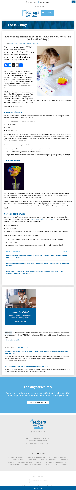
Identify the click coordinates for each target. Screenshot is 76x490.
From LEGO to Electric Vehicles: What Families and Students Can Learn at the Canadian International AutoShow (34, 273)
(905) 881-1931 (44, 2)
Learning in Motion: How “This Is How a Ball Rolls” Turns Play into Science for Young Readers (37, 264)
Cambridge (53, 457)
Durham (63, 457)
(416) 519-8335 (31, 2)
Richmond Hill (15, 464)
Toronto (27, 464)
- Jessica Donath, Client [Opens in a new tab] (13, 340)
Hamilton (32, 459)
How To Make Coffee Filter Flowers (42, 219)
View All (64, 251)
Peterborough (61, 462)
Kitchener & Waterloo (48, 459)
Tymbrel (53, 485)
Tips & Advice (34, 43)
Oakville (39, 462)
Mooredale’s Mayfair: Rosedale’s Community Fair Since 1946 (27, 366)
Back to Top (41, 476)
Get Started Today (36, 402)
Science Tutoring (13, 43)
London (63, 459)
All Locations (61, 464)
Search (34, 476)
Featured (28, 43)
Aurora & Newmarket (16, 457)
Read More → (23, 347)
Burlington (40, 457)
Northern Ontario (25, 462)
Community (22, 43)
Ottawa (49, 462)
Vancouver (38, 464)
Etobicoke (13, 459)
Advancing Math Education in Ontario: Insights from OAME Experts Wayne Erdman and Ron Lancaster (36, 256)
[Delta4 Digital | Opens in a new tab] (38, 482)
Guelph (23, 459)
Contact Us (38, 488)
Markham (11, 462)
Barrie (30, 457)
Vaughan (49, 464)
